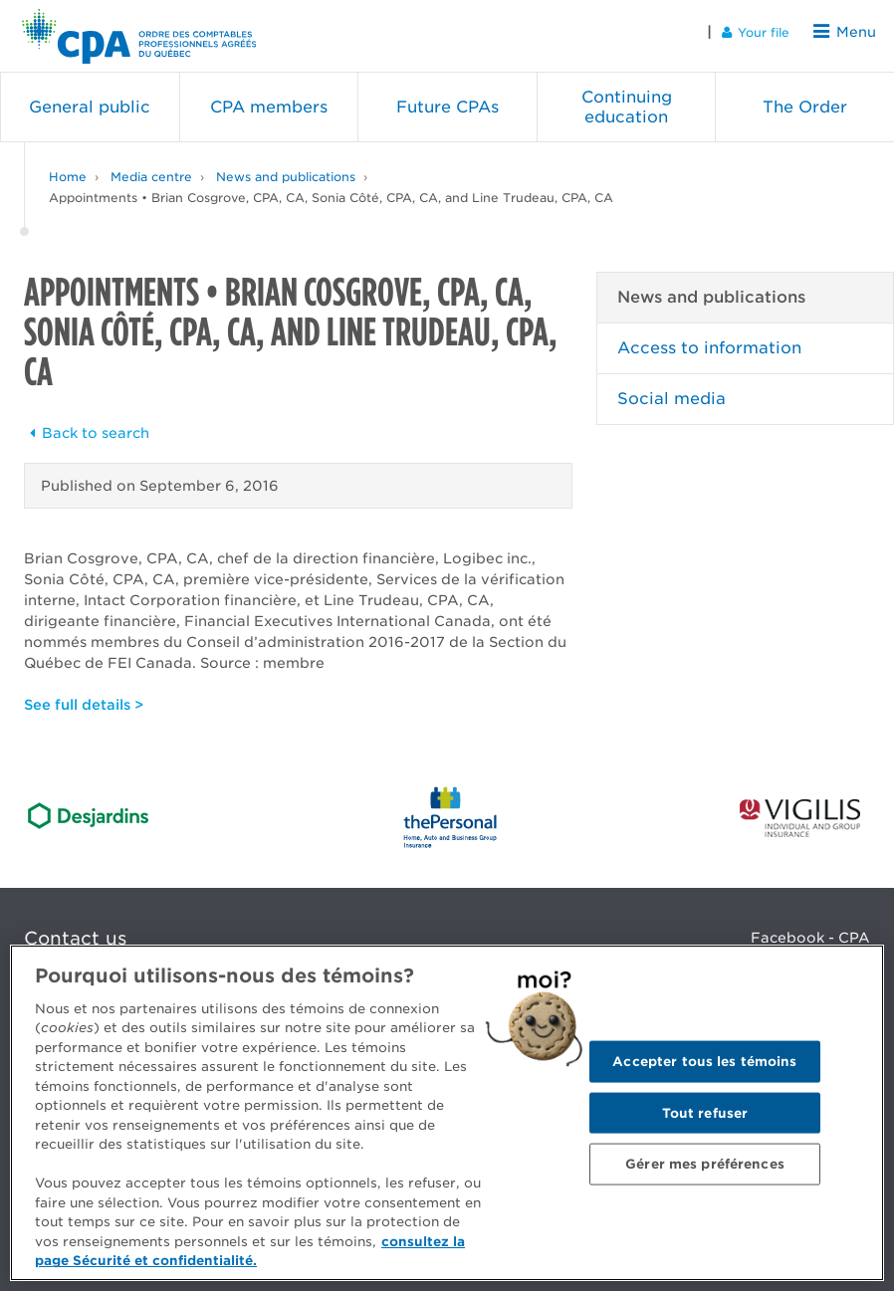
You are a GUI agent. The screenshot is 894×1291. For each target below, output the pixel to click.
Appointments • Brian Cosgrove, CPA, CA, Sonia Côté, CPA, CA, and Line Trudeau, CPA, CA (331, 189)
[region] (447, 1113)
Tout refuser (705, 1112)
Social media (671, 390)
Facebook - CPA (810, 930)
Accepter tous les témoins (704, 1060)
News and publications (285, 168)
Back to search (86, 425)
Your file (762, 31)
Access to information (709, 339)
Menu (848, 31)
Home (68, 168)
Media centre (151, 168)
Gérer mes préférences (704, 1164)
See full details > (83, 697)
